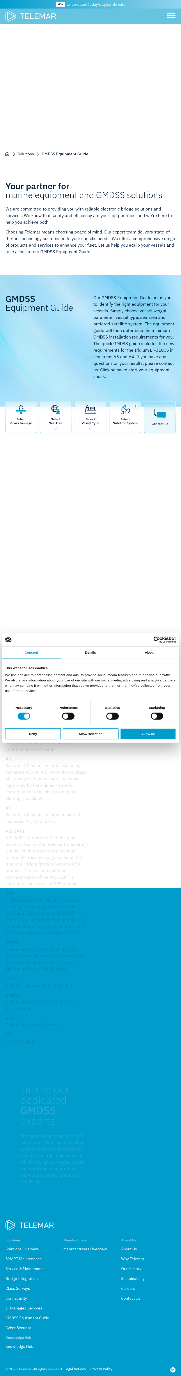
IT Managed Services (23, 1308)
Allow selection (90, 733)
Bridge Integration (21, 1278)
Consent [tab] (31, 652)
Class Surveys (17, 1288)
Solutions (26, 153)
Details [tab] (90, 652)
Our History (131, 1268)
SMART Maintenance (23, 1258)
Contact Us (130, 1298)
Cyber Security (18, 1327)
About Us (129, 1248)
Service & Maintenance (25, 1268)
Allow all (148, 733)
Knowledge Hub (19, 1346)
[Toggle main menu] (169, 16)
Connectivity (16, 1298)
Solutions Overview (22, 1248)
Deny (33, 733)
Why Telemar (132, 1258)
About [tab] (149, 652)
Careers (128, 1288)
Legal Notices (75, 1369)
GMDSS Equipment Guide (27, 1317)
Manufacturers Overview (85, 1248)
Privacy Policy (101, 1369)
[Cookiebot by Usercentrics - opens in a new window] (157, 640)
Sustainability (133, 1278)
